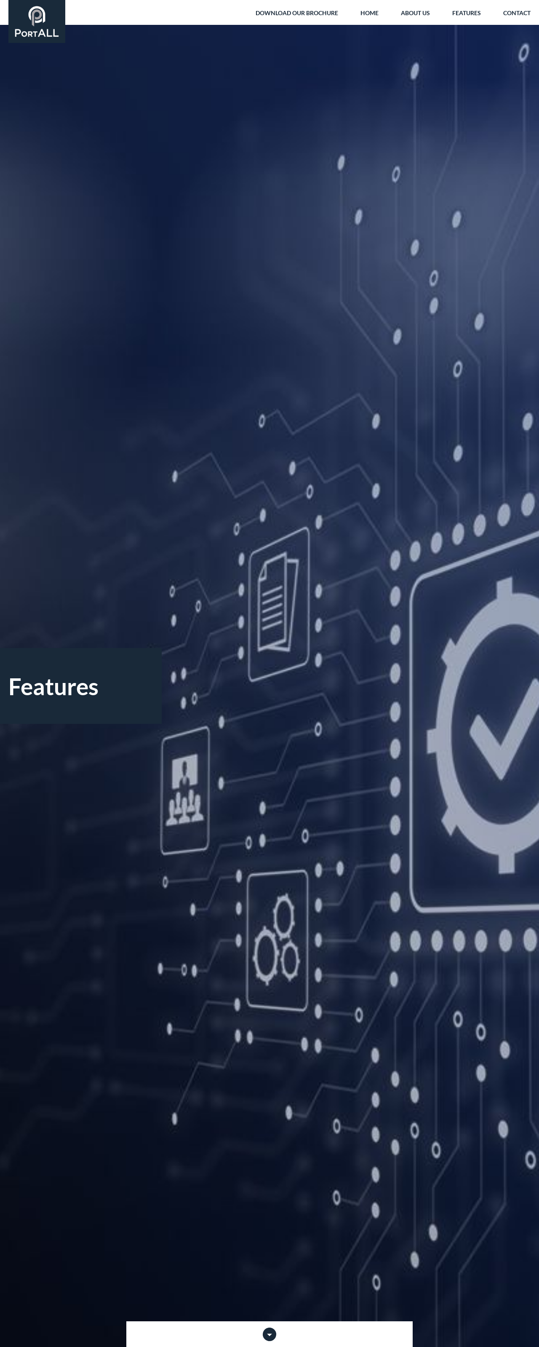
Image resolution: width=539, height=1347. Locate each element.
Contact (517, 12)
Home (369, 12)
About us (415, 12)
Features (466, 12)
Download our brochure (297, 12)
